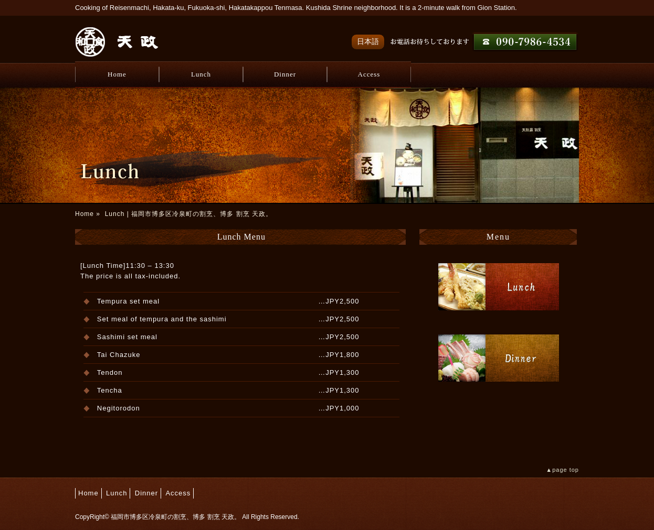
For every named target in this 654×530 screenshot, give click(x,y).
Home (117, 74)
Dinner (285, 74)
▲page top (562, 470)
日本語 (368, 41)
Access (369, 74)
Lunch (201, 74)
